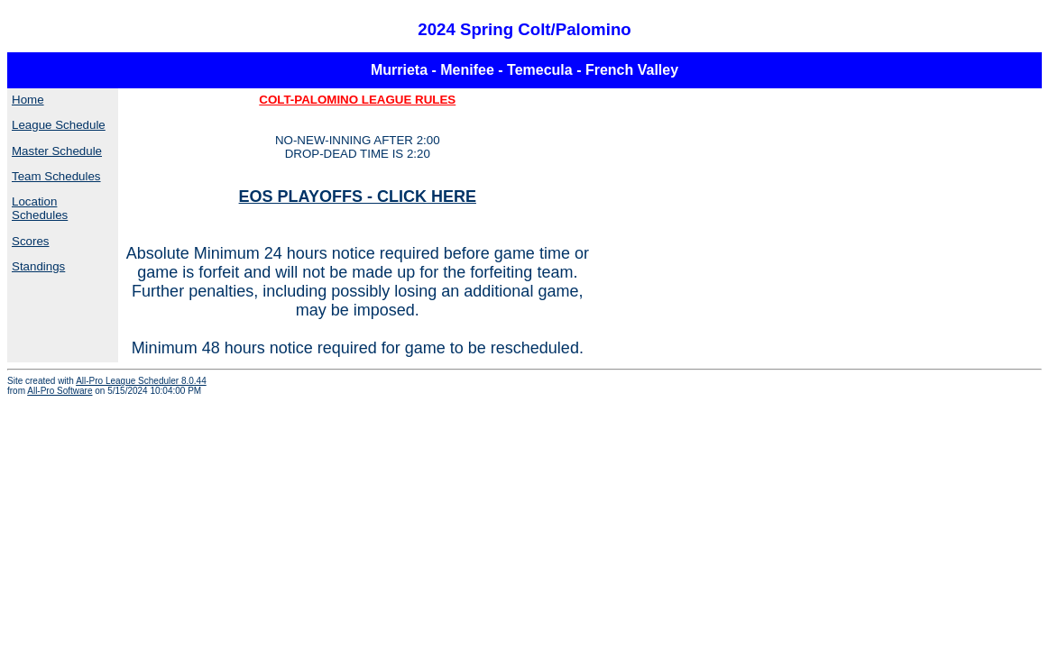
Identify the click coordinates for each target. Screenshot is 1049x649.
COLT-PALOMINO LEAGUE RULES (357, 99)
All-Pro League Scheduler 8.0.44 (141, 381)
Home (28, 99)
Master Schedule (57, 151)
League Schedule (59, 125)
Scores (30, 241)
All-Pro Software (59, 391)
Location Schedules (40, 208)
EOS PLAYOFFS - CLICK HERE (357, 196)
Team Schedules (56, 176)
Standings (38, 266)
